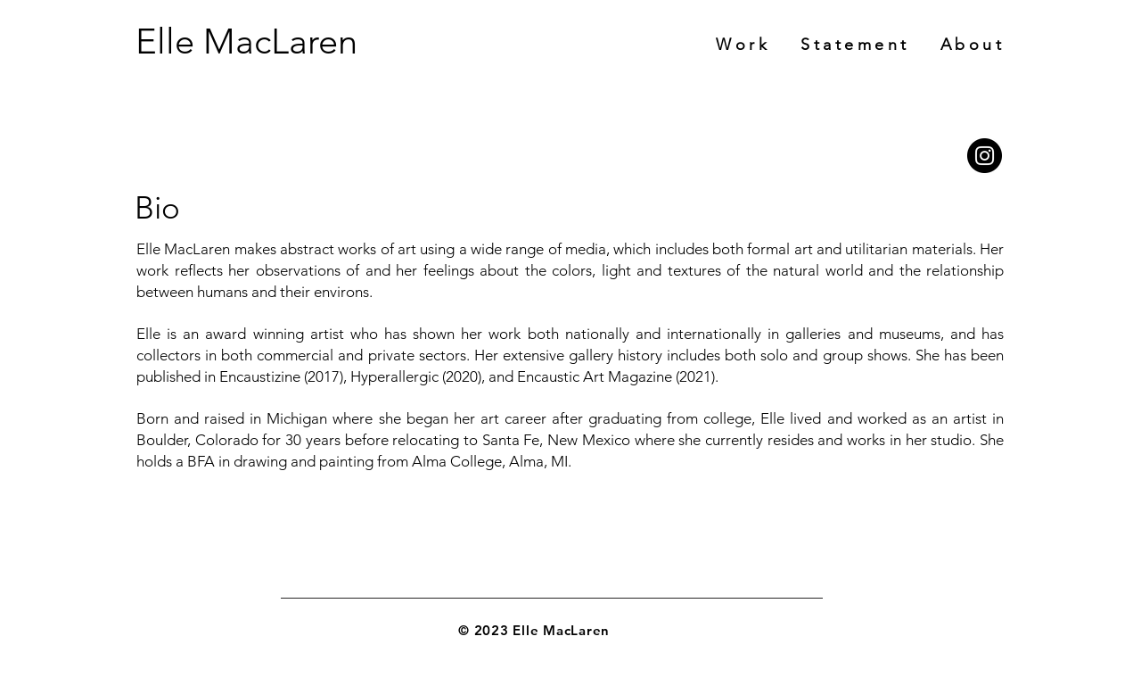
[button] (973, 44)
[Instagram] (984, 155)
